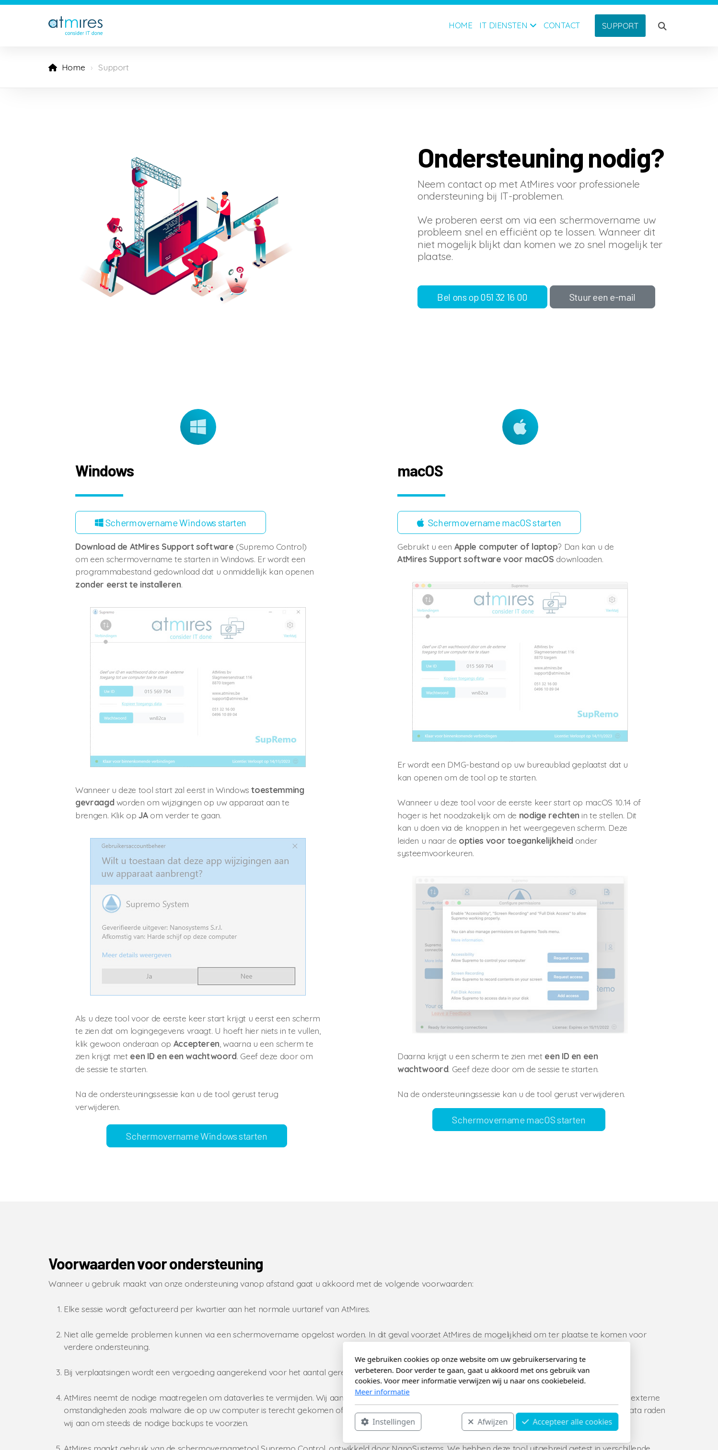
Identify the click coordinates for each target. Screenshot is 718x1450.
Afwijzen (360, 1421)
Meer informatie (254, 1391)
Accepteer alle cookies (439, 1421)
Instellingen (260, 1421)
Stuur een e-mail (602, 297)
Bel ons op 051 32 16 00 (482, 297)
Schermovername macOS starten (489, 522)
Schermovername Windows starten (170, 522)
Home (73, 67)
